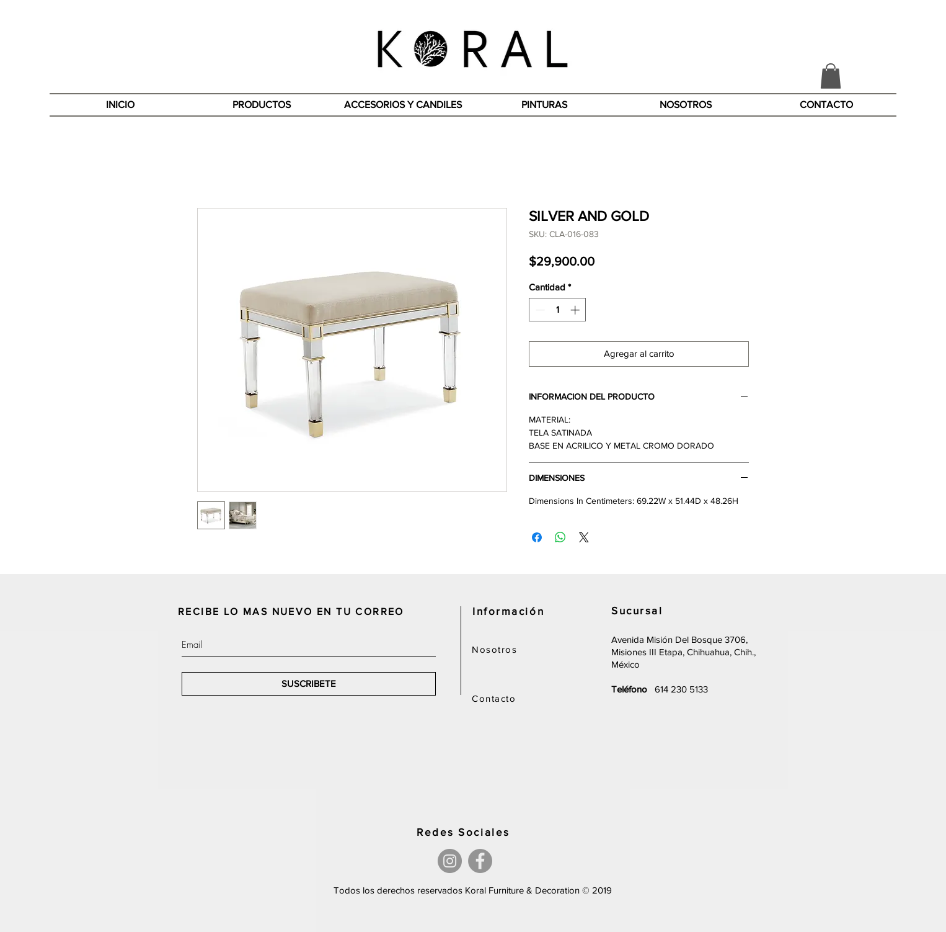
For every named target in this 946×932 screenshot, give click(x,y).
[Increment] (576, 309)
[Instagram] (450, 861)
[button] (830, 76)
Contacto (494, 698)
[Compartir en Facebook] (536, 537)
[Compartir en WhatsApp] (560, 537)
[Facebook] (480, 861)
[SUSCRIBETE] (309, 684)
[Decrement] (539, 309)
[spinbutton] (557, 309)
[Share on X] (584, 537)
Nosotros (494, 649)
